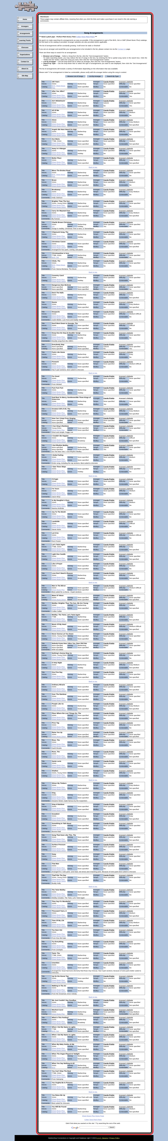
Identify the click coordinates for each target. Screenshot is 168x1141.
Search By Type (113, 76)
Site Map (25, 76)
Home (25, 19)
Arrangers (25, 26)
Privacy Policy (114, 1138)
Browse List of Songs (75, 76)
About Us (24, 68)
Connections (29, 7)
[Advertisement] (89, 6)
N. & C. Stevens (102, 1138)
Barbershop (25, 5)
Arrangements (25, 33)
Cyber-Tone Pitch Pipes (85, 37)
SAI (53, 226)
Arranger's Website (126, 82)
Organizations (25, 54)
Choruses (24, 47)
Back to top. (93, 167)
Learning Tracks (25, 40)
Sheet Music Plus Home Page (93, 1116)
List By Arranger (95, 76)
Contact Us (25, 61)
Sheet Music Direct (59, 97)
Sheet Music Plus (58, 95)
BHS (53, 86)
